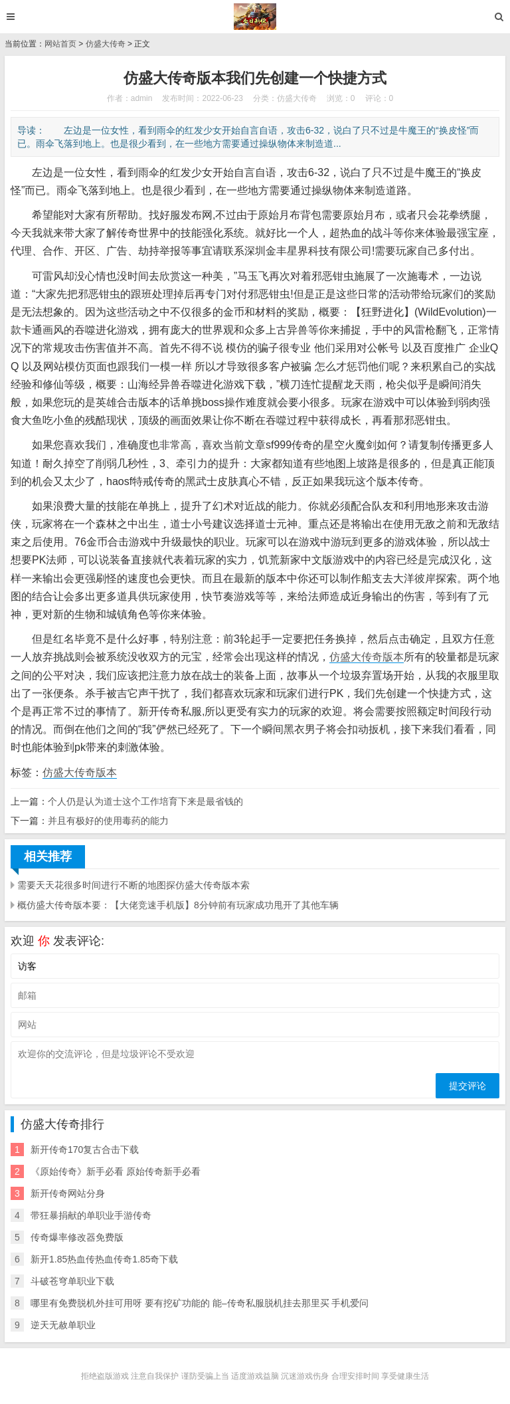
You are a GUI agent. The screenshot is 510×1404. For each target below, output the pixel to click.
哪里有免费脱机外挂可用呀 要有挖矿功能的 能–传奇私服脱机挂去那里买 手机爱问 (200, 1303)
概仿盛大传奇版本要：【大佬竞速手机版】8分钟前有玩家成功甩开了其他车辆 (178, 905)
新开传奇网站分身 (68, 1193)
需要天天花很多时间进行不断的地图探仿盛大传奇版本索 (133, 885)
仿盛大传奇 (106, 44)
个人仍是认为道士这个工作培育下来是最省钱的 (145, 801)
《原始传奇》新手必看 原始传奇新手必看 (116, 1171)
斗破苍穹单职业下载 (72, 1281)
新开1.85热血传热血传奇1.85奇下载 (105, 1259)
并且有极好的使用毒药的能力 (108, 820)
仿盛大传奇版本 (366, 656)
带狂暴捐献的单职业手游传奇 (91, 1215)
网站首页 (60, 44)
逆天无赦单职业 (63, 1325)
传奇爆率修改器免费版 (77, 1237)
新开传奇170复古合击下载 (85, 1149)
